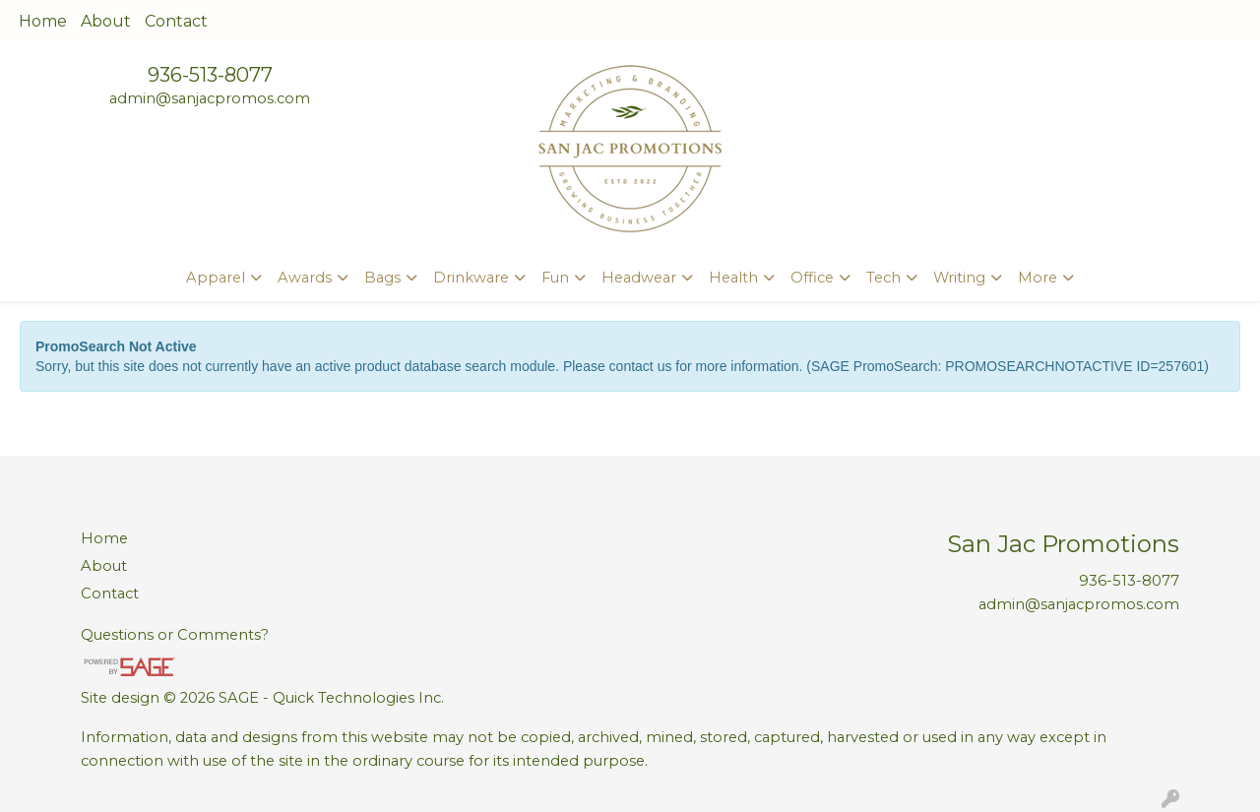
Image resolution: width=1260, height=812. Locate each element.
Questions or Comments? (175, 635)
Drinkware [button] (471, 277)
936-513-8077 (210, 75)
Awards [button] (305, 277)
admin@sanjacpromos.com (209, 98)
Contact (176, 21)
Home (43, 21)
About (106, 21)
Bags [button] (382, 277)
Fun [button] (555, 277)
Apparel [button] (215, 277)
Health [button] (733, 277)
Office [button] (812, 277)
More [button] (1037, 277)
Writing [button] (959, 277)
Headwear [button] (638, 277)
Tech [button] (883, 277)
